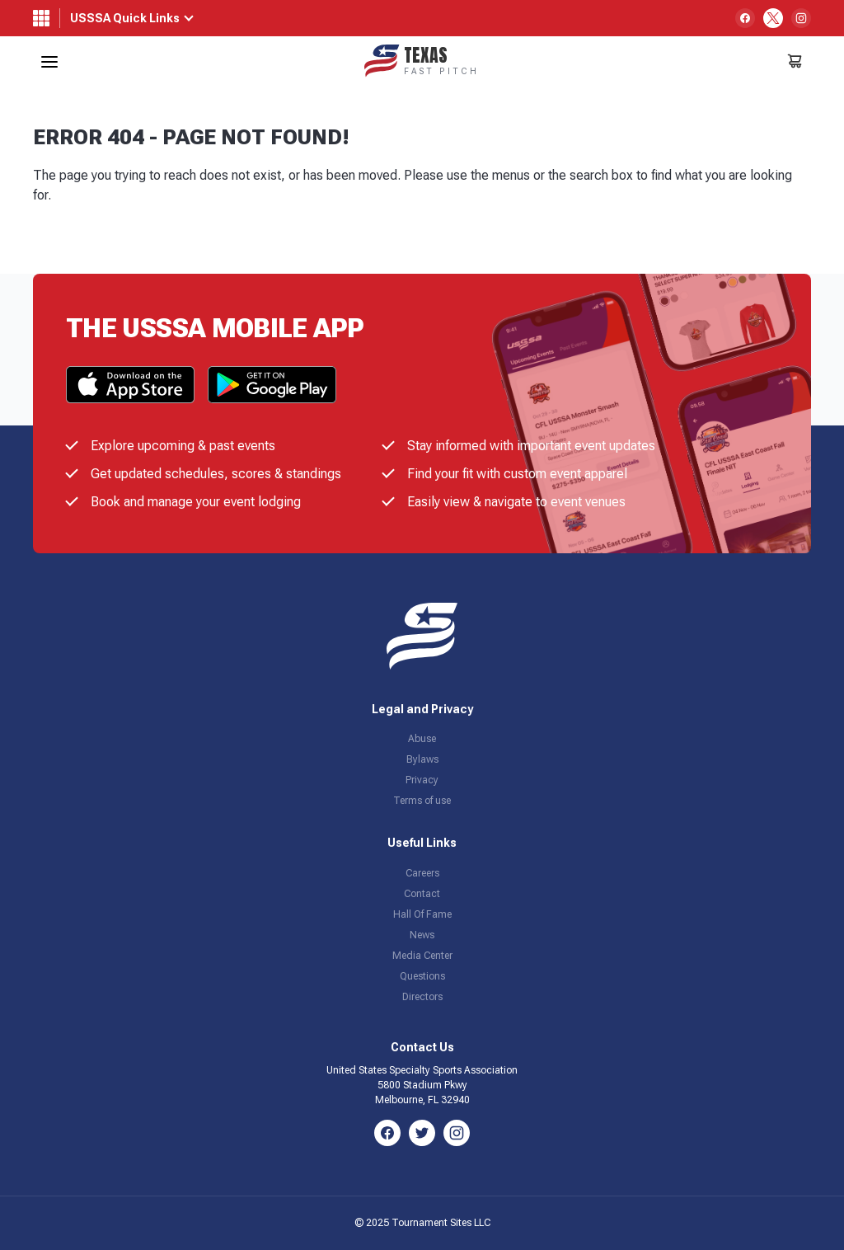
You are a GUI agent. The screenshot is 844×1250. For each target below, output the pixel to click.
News (422, 935)
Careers (422, 873)
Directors (422, 997)
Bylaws (422, 759)
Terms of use (422, 800)
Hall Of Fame (422, 914)
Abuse (422, 739)
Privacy (422, 780)
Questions (422, 976)
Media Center (422, 955)
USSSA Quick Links (125, 18)
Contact (422, 894)
